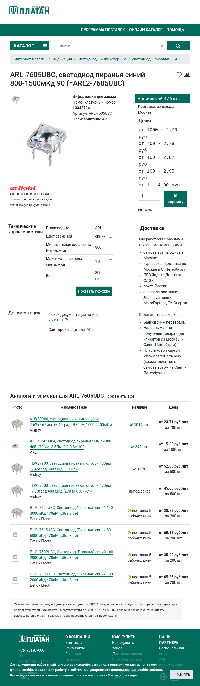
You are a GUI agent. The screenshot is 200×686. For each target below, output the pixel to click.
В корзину (175, 198)
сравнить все (120, 396)
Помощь (175, 30)
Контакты (74, 643)
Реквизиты (75, 648)
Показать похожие (94, 291)
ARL (90, 329)
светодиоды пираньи (150, 59)
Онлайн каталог (145, 30)
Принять (181, 674)
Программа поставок (103, 30)
